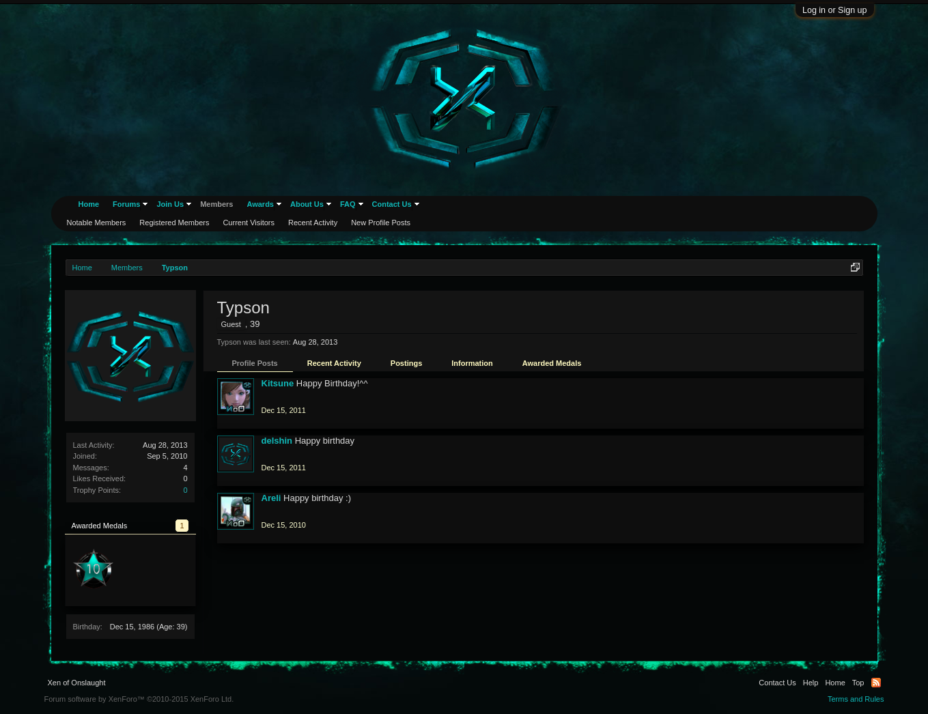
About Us (307, 204)
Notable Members (96, 222)
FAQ (348, 204)
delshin (277, 440)
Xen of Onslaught (77, 683)
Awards (260, 204)
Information (472, 363)
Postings (406, 363)
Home (89, 204)
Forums (126, 204)
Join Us (170, 204)
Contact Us (392, 204)
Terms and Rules (856, 699)
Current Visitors (249, 222)
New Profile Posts (380, 222)
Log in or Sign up (834, 10)
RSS (876, 682)
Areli (271, 498)
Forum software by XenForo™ (139, 699)
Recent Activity (334, 363)
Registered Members (174, 222)
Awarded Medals (552, 363)
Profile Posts (255, 363)
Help (811, 683)
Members (216, 204)
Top (858, 683)
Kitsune (278, 383)
